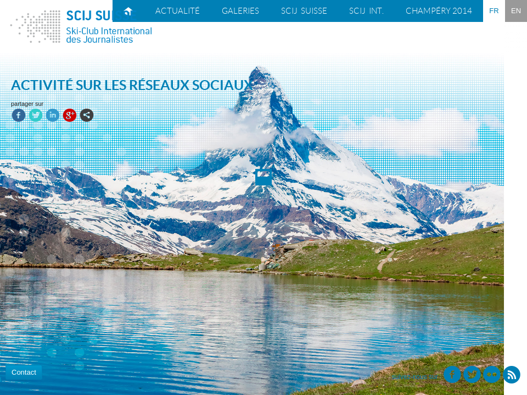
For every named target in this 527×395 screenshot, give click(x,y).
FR (493, 11)
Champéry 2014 (439, 11)
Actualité (177, 11)
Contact (24, 372)
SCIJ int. (366, 11)
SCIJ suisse (304, 11)
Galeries (240, 11)
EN (516, 11)
